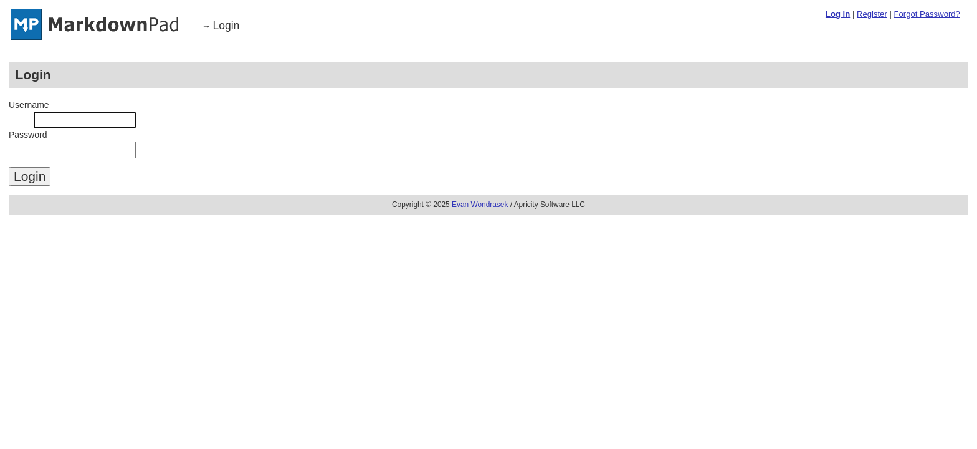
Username (29, 105)
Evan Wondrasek (480, 204)
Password (28, 135)
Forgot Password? (927, 14)
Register (872, 14)
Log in (838, 14)
